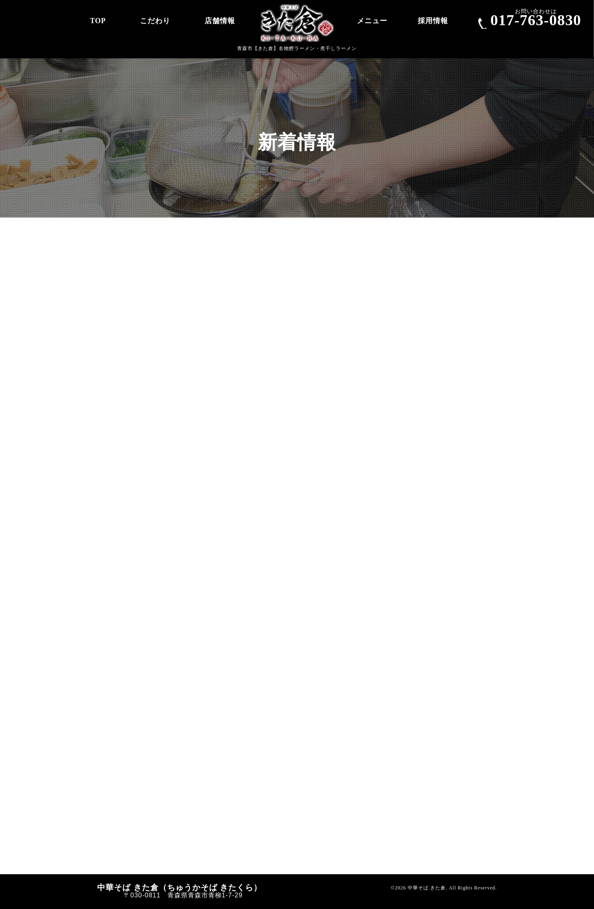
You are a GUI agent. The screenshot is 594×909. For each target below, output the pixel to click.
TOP (98, 21)
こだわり (155, 21)
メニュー (372, 21)
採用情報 (433, 21)
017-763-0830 (535, 20)
